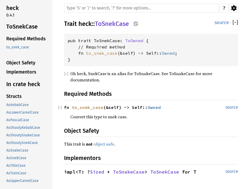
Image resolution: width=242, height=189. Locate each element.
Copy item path (135, 23)
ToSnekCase (22, 26)
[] (235, 22)
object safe (104, 144)
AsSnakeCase (17, 150)
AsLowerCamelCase (22, 112)
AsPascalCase (17, 120)
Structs (14, 96)
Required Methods (26, 39)
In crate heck (23, 84)
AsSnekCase (16, 158)
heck (12, 8)
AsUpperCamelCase (22, 181)
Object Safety (20, 63)
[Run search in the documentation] (141, 8)
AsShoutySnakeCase (23, 135)
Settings (233, 8)
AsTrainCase (16, 173)
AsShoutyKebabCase (23, 127)
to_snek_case (17, 47)
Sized (97, 172)
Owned (168, 53)
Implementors (21, 72)
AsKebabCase (17, 105)
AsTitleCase (16, 165)
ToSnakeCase (129, 172)
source (222, 22)
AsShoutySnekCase (22, 143)
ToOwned (134, 40)
